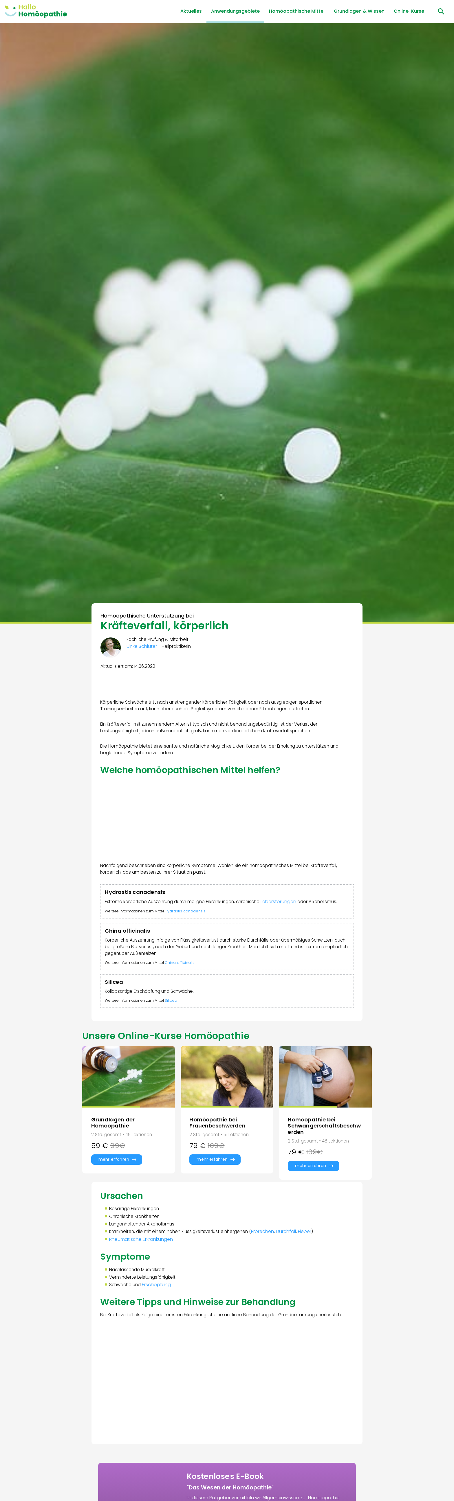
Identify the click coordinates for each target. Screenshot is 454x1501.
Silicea (175, 1020)
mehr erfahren (114, 1182)
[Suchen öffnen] (439, 11)
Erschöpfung (159, 1313)
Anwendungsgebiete (235, 11)
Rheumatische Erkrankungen (142, 1265)
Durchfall (293, 1257)
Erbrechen (269, 1257)
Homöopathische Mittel (297, 11)
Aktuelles (191, 11)
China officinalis (184, 980)
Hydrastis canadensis (189, 925)
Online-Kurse (409, 11)
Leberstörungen (288, 908)
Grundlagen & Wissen (359, 11)
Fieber (311, 1257)
